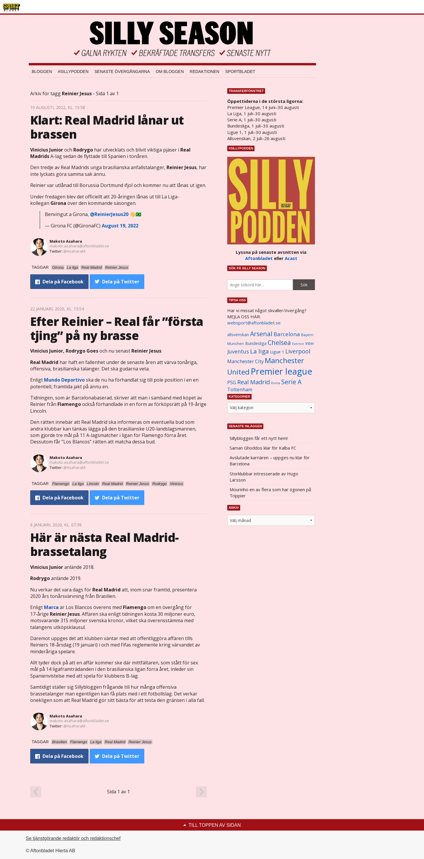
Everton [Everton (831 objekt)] (298, 344)
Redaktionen (204, 71)
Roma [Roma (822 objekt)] (275, 383)
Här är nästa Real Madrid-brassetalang (104, 544)
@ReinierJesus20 (109, 214)
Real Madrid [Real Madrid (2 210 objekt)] (253, 382)
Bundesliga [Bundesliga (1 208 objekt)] (256, 343)
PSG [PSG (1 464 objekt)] (231, 382)
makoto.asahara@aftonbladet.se (79, 246)
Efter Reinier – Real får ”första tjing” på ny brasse (116, 328)
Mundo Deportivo (64, 380)
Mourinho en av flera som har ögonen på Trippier (270, 493)
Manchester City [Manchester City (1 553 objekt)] (245, 361)
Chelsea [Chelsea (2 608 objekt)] (279, 342)
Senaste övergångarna (122, 71)
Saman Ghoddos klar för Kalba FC (263, 448)
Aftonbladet (259, 258)
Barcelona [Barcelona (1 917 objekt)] (287, 334)
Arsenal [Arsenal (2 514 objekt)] (261, 333)
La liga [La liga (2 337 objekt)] (259, 351)
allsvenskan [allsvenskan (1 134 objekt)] (238, 334)
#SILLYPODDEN (73, 71)
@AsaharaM (74, 251)
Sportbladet (240, 71)
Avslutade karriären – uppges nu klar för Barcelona (270, 461)
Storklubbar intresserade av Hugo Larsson (264, 477)
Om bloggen (170, 71)
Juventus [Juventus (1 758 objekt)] (238, 351)
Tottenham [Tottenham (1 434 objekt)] (239, 389)
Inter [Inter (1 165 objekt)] (309, 343)
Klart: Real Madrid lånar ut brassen (107, 127)
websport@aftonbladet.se (254, 323)
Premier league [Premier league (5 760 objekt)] (281, 371)
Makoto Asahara (66, 241)
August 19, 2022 (120, 225)
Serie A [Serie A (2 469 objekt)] (291, 381)
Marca (51, 607)
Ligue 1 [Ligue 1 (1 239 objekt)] (277, 352)
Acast (291, 258)
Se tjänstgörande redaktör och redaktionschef (73, 838)
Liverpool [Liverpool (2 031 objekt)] (297, 351)
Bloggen (42, 71)
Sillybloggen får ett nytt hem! (259, 438)
